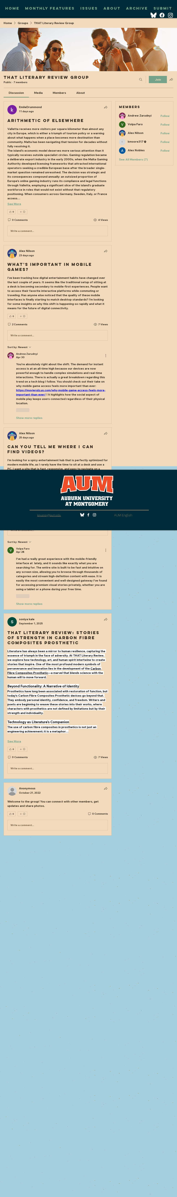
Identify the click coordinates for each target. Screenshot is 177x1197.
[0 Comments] (17, 220)
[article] (58, 171)
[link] (16, 93)
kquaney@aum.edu (49, 515)
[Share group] (171, 79)
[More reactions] (22, 211)
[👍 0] (11, 211)
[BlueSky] (153, 15)
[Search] (173, 9)
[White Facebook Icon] (88, 515)
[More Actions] (105, 355)
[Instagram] (170, 15)
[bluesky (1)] (82, 515)
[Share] (105, 107)
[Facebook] (162, 15)
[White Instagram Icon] (94, 515)
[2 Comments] (17, 324)
